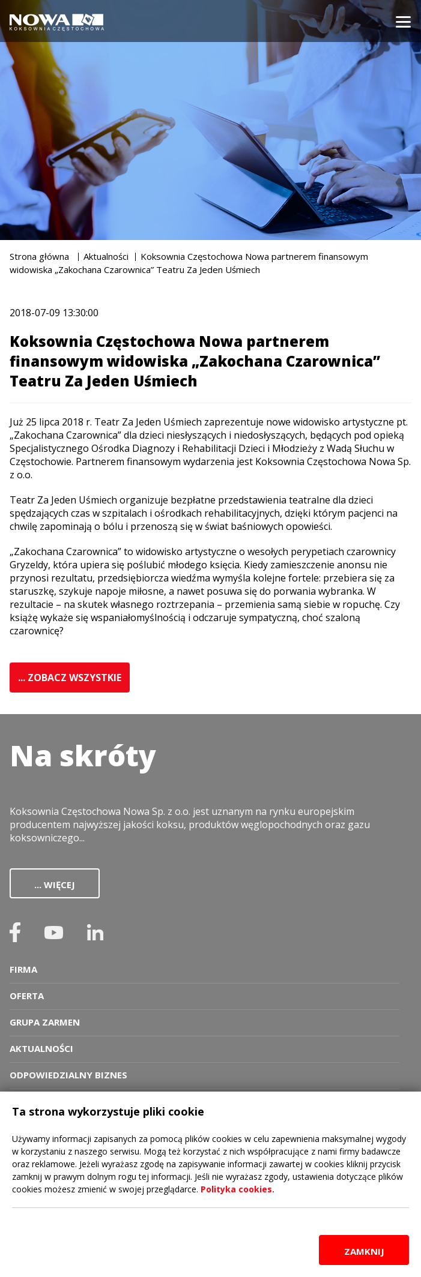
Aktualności (106, 256)
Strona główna (39, 256)
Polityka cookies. (237, 1189)
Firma (23, 969)
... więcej (54, 885)
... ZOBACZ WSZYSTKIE (69, 677)
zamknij (364, 1251)
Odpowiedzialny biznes (68, 1075)
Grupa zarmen (45, 1022)
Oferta (27, 996)
